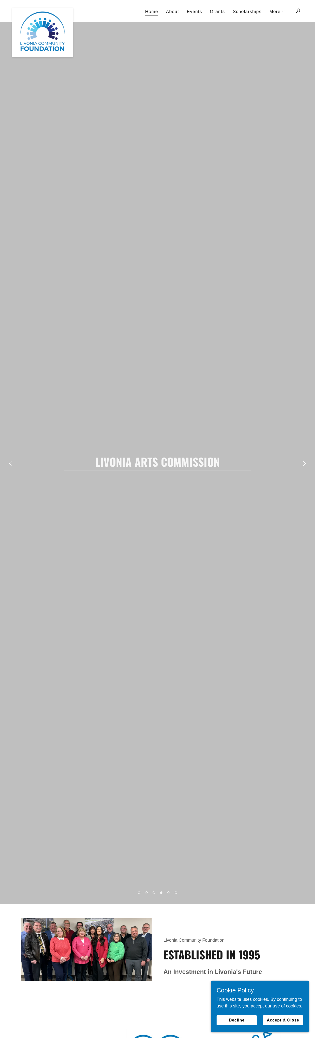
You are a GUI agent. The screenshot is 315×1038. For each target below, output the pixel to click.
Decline (237, 1020)
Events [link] (194, 11)
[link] (42, 10)
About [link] (172, 11)
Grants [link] (217, 11)
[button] (277, 12)
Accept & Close (283, 1020)
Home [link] (151, 11)
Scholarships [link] (247, 11)
